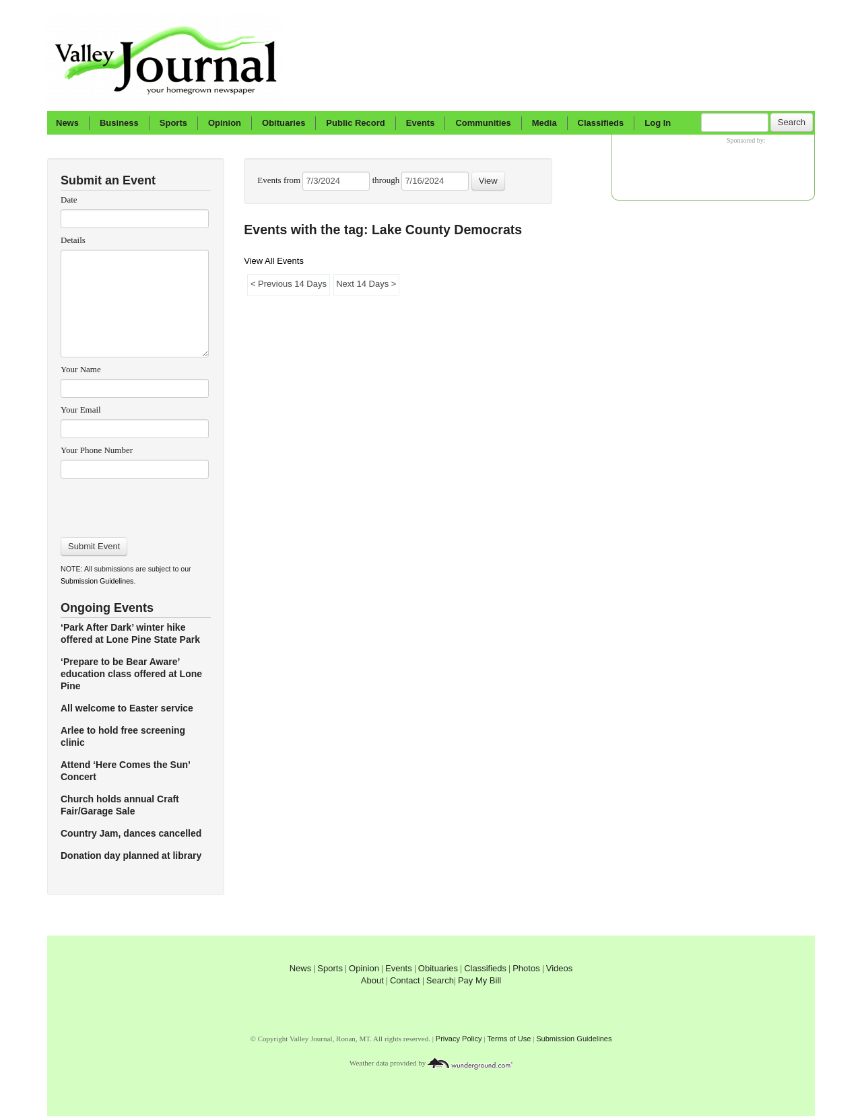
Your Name (81, 369)
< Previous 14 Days (288, 284)
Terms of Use (509, 1039)
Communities (482, 123)
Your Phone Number (97, 450)
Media (544, 123)
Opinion (224, 123)
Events (420, 123)
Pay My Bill (479, 980)
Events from (279, 180)
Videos (559, 968)
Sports (173, 123)
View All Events (274, 261)
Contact (405, 980)
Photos (525, 968)
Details (73, 240)
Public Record (355, 123)
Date (69, 200)
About (372, 980)
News (67, 123)
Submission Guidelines (97, 581)
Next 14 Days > (366, 284)
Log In (657, 123)
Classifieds (601, 123)
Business (119, 123)
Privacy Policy (459, 1039)
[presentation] (134, 503)
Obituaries (283, 123)
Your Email (81, 410)
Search (791, 122)
